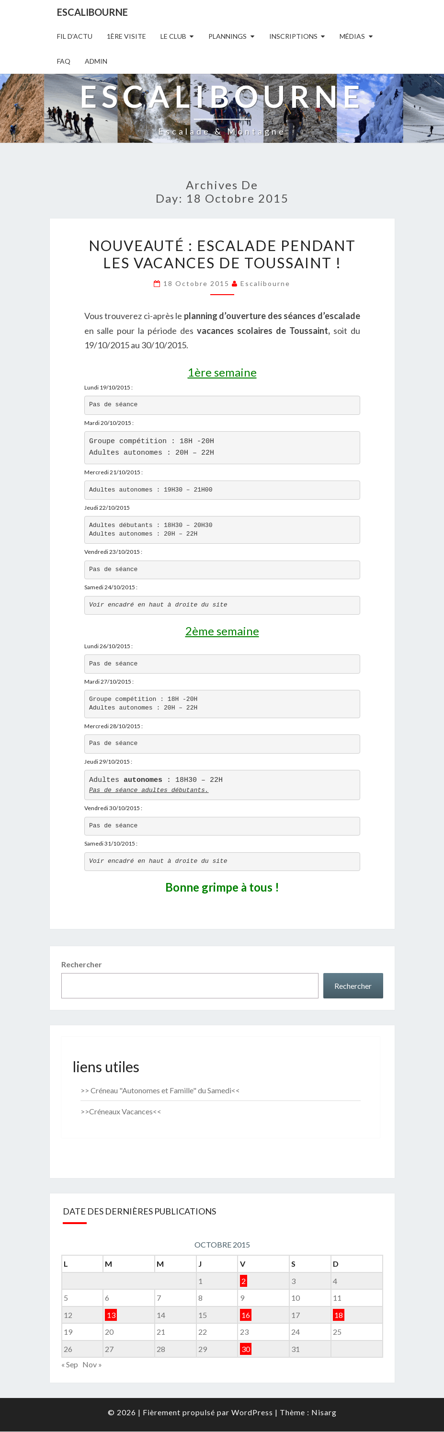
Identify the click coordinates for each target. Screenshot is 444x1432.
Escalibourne (92, 12)
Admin (96, 61)
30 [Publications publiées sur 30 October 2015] (245, 1349)
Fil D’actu (74, 36)
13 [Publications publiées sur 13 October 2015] (111, 1315)
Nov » (92, 1365)
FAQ (63, 61)
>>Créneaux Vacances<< (120, 1112)
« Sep (69, 1365)
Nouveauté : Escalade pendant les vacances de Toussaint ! (222, 254)
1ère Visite (126, 36)
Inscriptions (293, 36)
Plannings (227, 36)
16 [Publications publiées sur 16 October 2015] (245, 1315)
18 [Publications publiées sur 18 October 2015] (338, 1315)
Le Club (173, 36)
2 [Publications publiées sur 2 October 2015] (243, 1281)
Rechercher (81, 965)
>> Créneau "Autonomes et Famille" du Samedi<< (160, 1091)
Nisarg (324, 1412)
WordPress (252, 1412)
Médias (352, 36)
